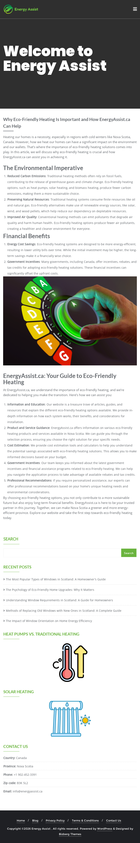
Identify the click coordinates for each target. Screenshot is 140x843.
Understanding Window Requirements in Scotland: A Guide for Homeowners (59, 600)
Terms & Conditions (85, 820)
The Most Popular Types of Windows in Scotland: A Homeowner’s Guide (56, 579)
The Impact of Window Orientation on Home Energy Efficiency (49, 621)
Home (21, 820)
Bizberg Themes (70, 834)
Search (10, 539)
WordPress (104, 828)
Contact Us (113, 820)
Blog (35, 820)
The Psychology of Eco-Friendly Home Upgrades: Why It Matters (50, 590)
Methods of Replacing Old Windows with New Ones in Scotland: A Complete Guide (63, 611)
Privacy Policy (55, 820)
